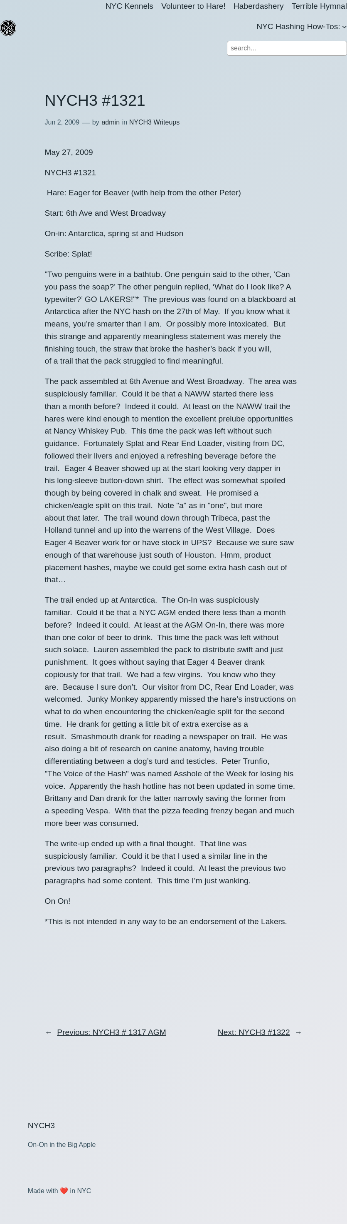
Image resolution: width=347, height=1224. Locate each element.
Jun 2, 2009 (62, 122)
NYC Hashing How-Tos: (298, 26)
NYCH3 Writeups (154, 122)
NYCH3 (41, 1125)
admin (110, 122)
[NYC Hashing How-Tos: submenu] (344, 26)
